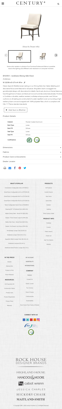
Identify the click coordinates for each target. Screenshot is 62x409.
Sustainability (29, 300)
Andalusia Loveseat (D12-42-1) (16, 243)
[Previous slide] (6, 55)
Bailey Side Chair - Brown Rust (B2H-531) (17, 222)
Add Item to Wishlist (15, 110)
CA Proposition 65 (9, 284)
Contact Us (30, 279)
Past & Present (30, 292)
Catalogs (48, 223)
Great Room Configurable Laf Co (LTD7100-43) (16, 192)
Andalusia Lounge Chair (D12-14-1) (16, 235)
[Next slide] (56, 55)
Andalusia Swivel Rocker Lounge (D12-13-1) (16, 247)
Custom (49, 227)
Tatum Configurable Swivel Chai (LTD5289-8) (17, 205)
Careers (29, 275)
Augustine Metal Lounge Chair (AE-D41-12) (16, 239)
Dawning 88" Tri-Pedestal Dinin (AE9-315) (17, 209)
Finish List (48, 235)
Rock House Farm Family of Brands (29, 305)
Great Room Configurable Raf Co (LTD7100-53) (16, 196)
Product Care (9, 292)
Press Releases (9, 274)
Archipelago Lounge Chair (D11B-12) (16, 230)
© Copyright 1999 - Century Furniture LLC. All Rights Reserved (31, 405)
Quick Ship (48, 200)
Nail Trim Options (48, 240)
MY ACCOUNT (30, 257)
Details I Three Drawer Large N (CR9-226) (16, 217)
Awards (9, 261)
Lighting (49, 209)
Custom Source (49, 192)
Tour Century (29, 288)
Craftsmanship (30, 296)
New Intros (48, 196)
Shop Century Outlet (48, 213)
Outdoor (49, 205)
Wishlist (49, 244)
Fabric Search (48, 231)
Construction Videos (9, 288)
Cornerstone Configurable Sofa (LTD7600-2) (16, 187)
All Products (48, 187)
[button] (19, 56)
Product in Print (9, 270)
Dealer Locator (30, 283)
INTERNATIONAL (29, 265)
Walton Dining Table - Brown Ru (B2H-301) (16, 213)
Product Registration (9, 297)
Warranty (9, 305)
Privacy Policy (9, 301)
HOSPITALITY (30, 261)
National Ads (9, 266)
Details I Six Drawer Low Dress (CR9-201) (16, 226)
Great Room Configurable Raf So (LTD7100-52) (16, 200)
